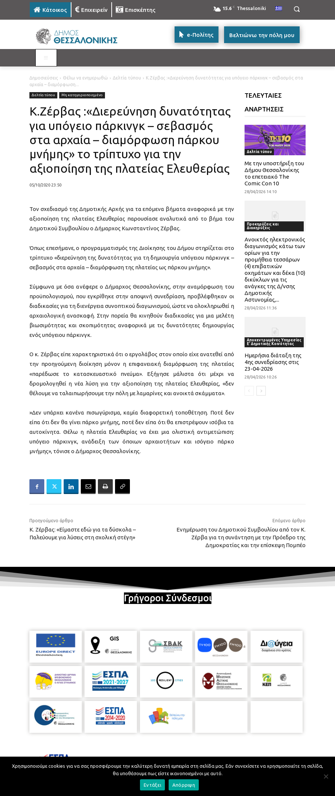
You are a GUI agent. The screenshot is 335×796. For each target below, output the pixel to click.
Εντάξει (152, 784)
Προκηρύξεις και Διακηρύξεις (262, 226)
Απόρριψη (183, 784)
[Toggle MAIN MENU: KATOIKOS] (46, 58)
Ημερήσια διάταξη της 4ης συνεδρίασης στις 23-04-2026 (273, 362)
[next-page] (261, 391)
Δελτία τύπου (127, 77)
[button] (296, 9)
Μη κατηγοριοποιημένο (82, 95)
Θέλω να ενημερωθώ (85, 77)
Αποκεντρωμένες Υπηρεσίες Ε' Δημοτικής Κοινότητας (274, 342)
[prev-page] (249, 391)
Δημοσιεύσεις (43, 77)
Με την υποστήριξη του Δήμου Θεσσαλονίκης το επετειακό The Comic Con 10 (274, 173)
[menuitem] (279, 9)
